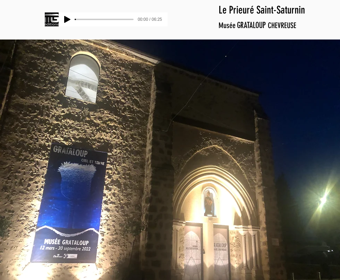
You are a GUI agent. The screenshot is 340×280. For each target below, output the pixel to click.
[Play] (67, 19)
